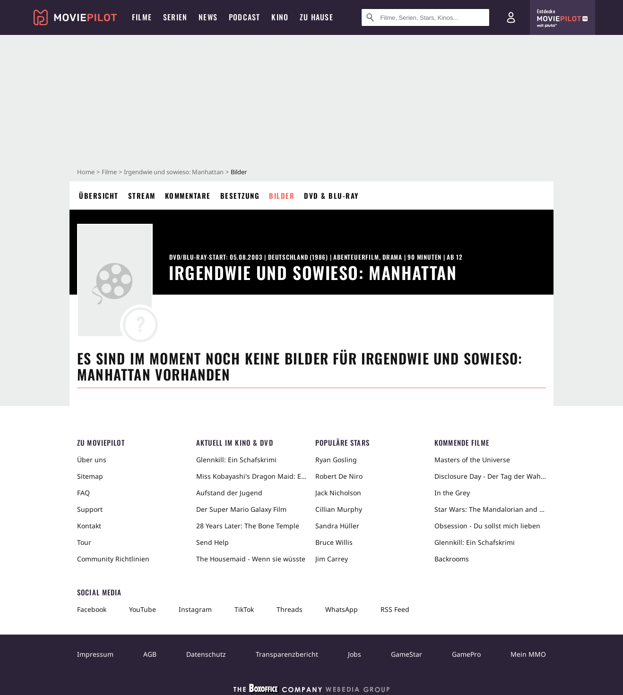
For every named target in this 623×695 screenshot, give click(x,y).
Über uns (91, 459)
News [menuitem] (208, 17)
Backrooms (451, 558)
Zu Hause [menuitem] (316, 17)
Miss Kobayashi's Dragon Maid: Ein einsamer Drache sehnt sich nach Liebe (252, 476)
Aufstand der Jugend (229, 492)
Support (90, 509)
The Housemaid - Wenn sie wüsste (250, 558)
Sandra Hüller (337, 525)
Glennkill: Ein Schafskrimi (236, 459)
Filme (109, 172)
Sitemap (90, 476)
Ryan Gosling (336, 459)
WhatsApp (341, 609)
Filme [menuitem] (142, 17)
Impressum (95, 654)
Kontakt (89, 525)
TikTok (244, 609)
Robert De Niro (339, 476)
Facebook (91, 609)
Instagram (195, 609)
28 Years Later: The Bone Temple (247, 525)
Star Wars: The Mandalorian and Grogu (490, 509)
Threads (290, 609)
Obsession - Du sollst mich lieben (487, 525)
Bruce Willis (334, 542)
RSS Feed (395, 609)
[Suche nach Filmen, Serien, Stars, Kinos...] (425, 17)
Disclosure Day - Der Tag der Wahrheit (490, 476)
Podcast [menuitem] (244, 17)
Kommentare (188, 195)
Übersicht (99, 195)
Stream (142, 195)
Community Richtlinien (113, 558)
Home (86, 172)
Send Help (212, 542)
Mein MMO (528, 654)
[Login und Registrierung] (511, 17)
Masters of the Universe (472, 459)
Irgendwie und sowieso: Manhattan (174, 172)
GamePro (466, 654)
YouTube (142, 609)
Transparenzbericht (287, 654)
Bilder (281, 195)
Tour (84, 542)
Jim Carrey (331, 558)
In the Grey (452, 492)
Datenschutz (206, 654)
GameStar (406, 654)
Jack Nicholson (338, 492)
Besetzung (240, 195)
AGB (149, 654)
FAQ (83, 492)
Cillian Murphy (338, 509)
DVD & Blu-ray (331, 195)
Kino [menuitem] (279, 17)
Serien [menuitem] (175, 17)
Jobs (354, 654)
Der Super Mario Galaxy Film (241, 509)
